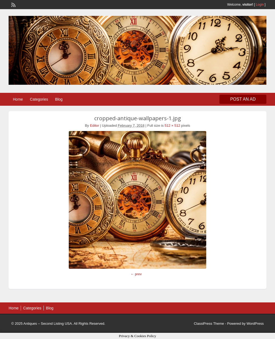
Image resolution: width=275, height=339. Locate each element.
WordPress (255, 324)
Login (260, 4)
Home (18, 99)
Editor (94, 125)
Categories (39, 99)
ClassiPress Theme (209, 324)
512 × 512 (172, 125)
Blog (59, 99)
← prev (136, 274)
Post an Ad (243, 99)
